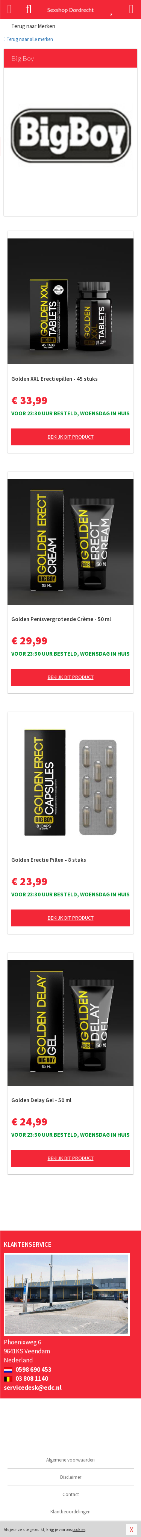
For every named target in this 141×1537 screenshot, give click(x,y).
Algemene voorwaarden (70, 1460)
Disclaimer (70, 1477)
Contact (70, 1494)
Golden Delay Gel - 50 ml (41, 1100)
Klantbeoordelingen (70, 1511)
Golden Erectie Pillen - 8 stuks (48, 859)
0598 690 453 (28, 1369)
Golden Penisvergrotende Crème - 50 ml (61, 619)
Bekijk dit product (71, 436)
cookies (79, 1529)
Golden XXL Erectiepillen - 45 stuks (54, 378)
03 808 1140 (26, 1378)
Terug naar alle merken (28, 39)
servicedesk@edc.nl (33, 1387)
